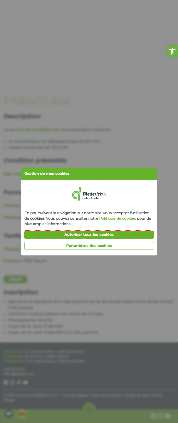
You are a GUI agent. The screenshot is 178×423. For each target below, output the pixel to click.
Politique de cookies (117, 218)
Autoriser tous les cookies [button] (89, 234)
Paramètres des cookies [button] (89, 246)
